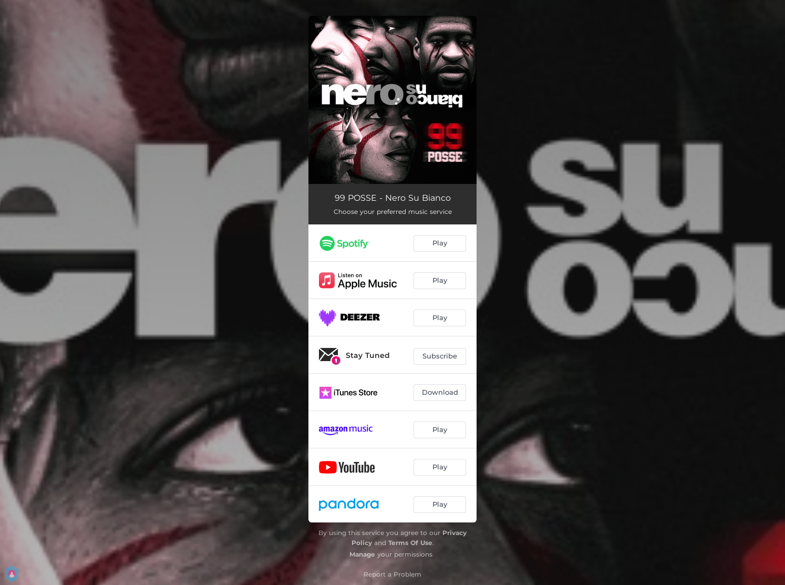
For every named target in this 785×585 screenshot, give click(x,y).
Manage (362, 554)
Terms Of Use (410, 543)
